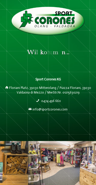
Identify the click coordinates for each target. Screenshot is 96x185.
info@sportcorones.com (50, 109)
